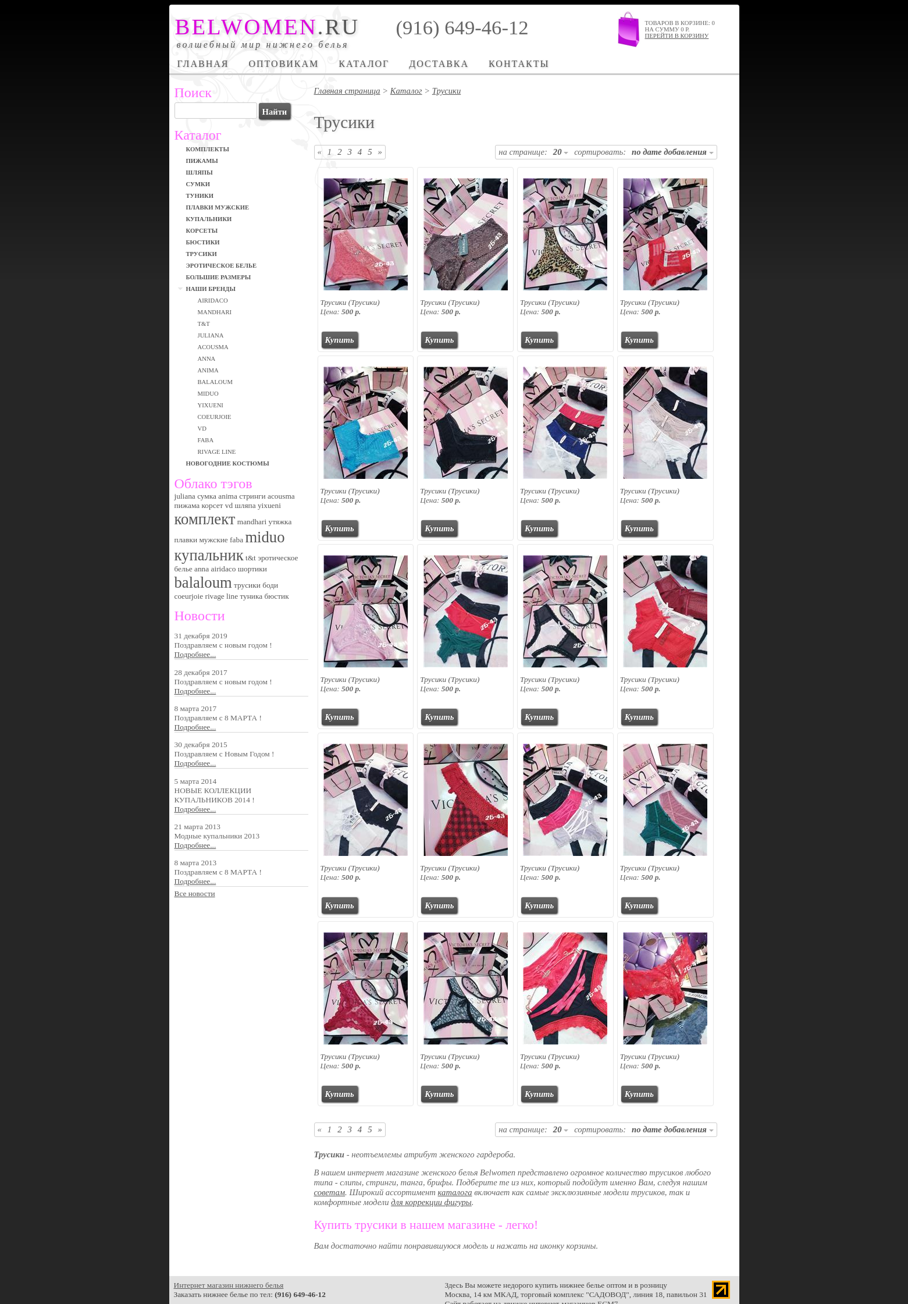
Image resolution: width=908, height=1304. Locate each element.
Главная (203, 64)
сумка (206, 496)
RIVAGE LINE (217, 452)
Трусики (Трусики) (350, 302)
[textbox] (216, 110)
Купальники (209, 219)
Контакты (519, 64)
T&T (204, 324)
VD (202, 428)
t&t (250, 557)
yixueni (269, 505)
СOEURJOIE (215, 417)
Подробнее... (195, 654)
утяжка (279, 521)
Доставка (439, 64)
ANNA (207, 359)
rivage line (221, 596)
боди (270, 585)
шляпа (244, 505)
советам (330, 1192)
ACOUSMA (213, 347)
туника (251, 596)
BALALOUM (215, 382)
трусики (247, 585)
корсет (212, 505)
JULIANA (211, 335)
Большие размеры (218, 277)
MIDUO (208, 393)
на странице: (522, 152)
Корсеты (202, 231)
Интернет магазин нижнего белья (229, 1285)
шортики (252, 568)
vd (229, 505)
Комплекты (207, 149)
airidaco (223, 568)
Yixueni (210, 405)
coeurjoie (189, 596)
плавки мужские (201, 539)
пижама (187, 505)
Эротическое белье (221, 265)
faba (236, 539)
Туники (200, 196)
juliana (185, 496)
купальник (209, 555)
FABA (206, 440)
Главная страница (347, 90)
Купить (339, 339)
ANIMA (208, 370)
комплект (205, 519)
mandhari (251, 521)
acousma (281, 496)
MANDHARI (215, 312)
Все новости (195, 893)
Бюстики (203, 242)
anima (227, 496)
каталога (455, 1192)
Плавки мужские (218, 207)
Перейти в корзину (677, 36)
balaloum (203, 582)
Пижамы (202, 161)
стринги (252, 496)
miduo (264, 537)
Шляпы (199, 172)
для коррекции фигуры (431, 1202)
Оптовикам (283, 64)
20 (560, 152)
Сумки (198, 184)
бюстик (277, 596)
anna (201, 568)
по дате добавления (672, 152)
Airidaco (213, 300)
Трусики (201, 254)
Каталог (364, 64)
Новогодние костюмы (227, 463)
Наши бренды (211, 289)
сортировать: (600, 152)
